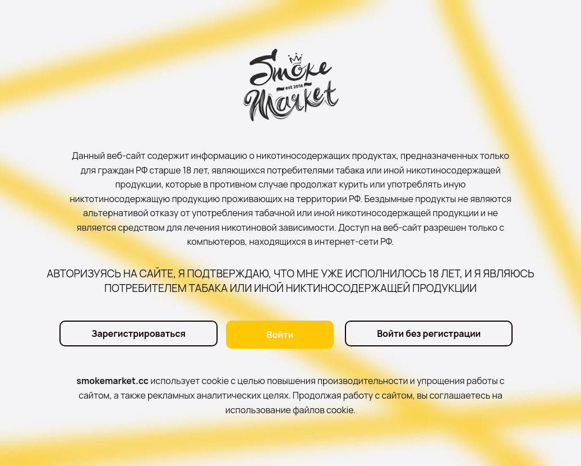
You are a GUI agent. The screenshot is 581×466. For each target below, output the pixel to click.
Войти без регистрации (429, 334)
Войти (279, 334)
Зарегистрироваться (136, 334)
